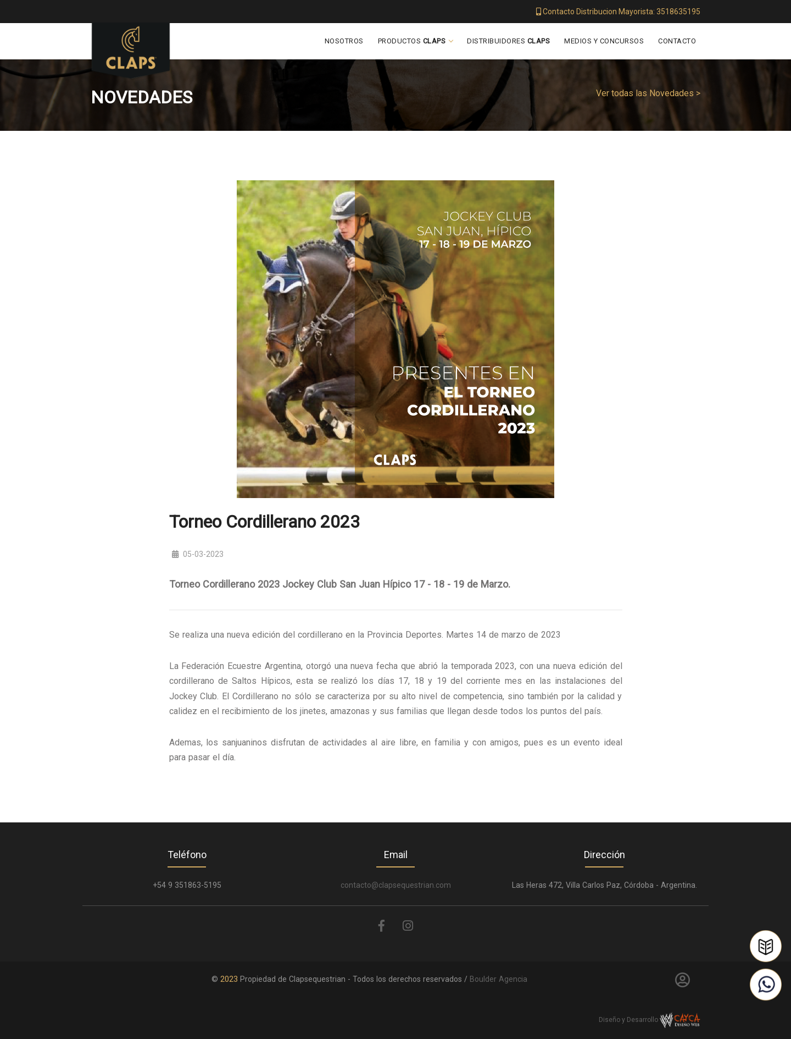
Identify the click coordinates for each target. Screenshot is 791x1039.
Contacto (677, 41)
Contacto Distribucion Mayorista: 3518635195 (618, 11)
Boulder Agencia (498, 979)
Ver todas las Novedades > (648, 93)
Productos (412, 41)
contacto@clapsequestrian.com (396, 885)
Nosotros (344, 41)
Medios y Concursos (604, 41)
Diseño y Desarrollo (649, 1020)
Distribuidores (508, 41)
